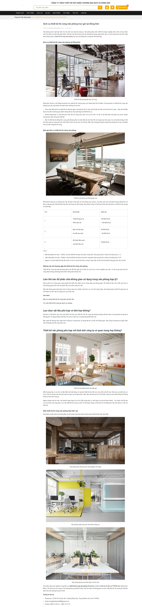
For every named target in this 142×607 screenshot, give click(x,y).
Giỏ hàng (122, 7)
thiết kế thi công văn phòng (64, 36)
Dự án (47, 13)
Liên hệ (83, 13)
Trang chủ (20, 13)
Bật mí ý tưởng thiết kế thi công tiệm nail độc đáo (58, 299)
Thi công (66, 13)
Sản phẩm (56, 13)
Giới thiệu (30, 13)
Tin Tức (75, 13)
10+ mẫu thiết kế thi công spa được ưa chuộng (57, 303)
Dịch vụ (40, 13)
